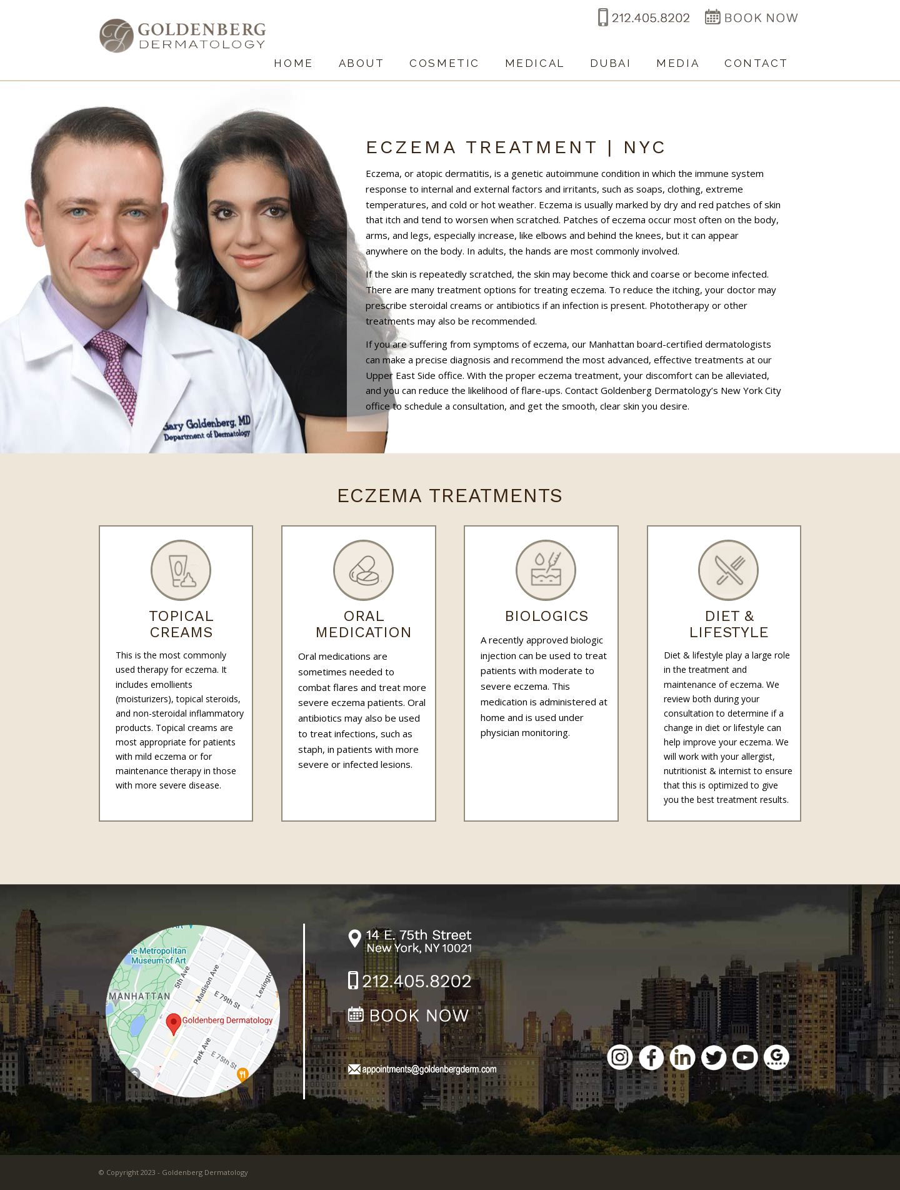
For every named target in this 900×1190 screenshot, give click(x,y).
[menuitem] (293, 57)
